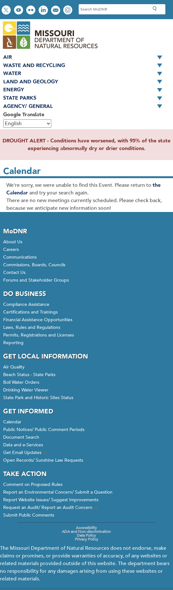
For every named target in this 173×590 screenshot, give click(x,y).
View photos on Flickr (31, 10)
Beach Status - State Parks (29, 375)
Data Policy (86, 535)
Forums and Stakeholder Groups (36, 280)
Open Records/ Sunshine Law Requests (43, 460)
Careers (11, 249)
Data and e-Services (23, 445)
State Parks (85, 98)
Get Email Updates (25, 453)
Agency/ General (85, 106)
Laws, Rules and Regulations (31, 327)
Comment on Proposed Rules (32, 484)
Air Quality (14, 367)
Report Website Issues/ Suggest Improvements (50, 500)
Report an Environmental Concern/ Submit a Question (57, 492)
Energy (85, 90)
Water (85, 74)
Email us (56, 10)
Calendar (12, 422)
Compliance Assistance (26, 304)
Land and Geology (85, 82)
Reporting (13, 343)
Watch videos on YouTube (19, 10)
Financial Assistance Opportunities (37, 320)
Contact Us (14, 272)
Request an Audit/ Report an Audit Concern (51, 507)
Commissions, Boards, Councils (34, 265)
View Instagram (68, 10)
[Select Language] (27, 123)
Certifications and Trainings (30, 312)
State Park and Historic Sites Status (38, 398)
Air (85, 57)
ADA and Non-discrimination (86, 531)
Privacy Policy (86, 539)
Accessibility (86, 528)
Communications (20, 257)
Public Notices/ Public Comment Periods (43, 430)
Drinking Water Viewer (25, 390)
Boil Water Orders (21, 382)
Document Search (21, 437)
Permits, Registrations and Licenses (38, 335)
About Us (12, 242)
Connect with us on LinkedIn (44, 10)
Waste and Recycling (85, 66)
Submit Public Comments (28, 515)
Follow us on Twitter (7, 10)
